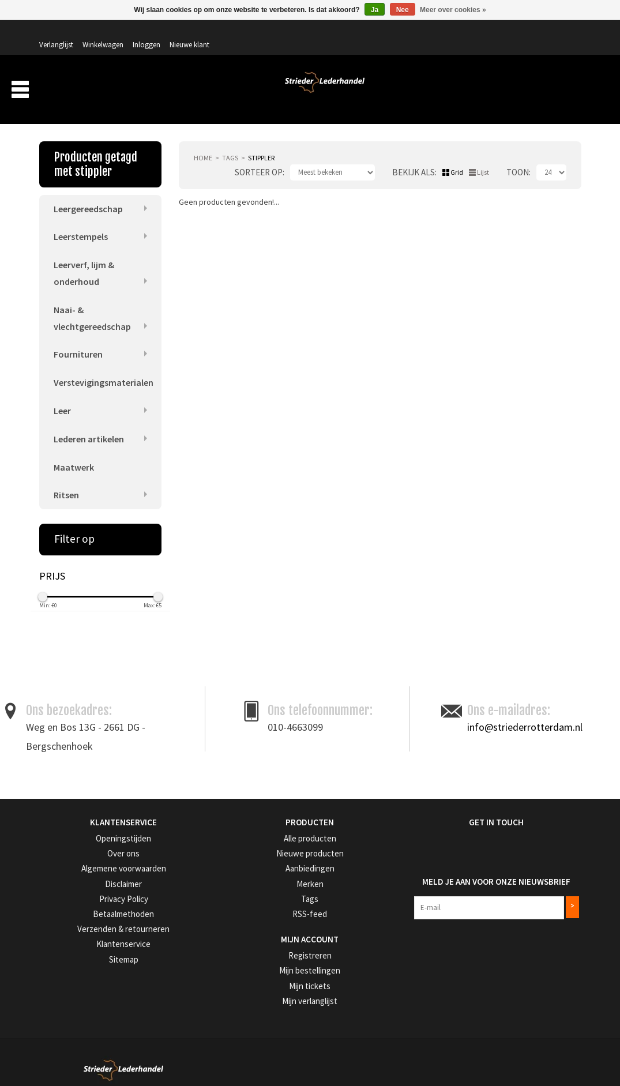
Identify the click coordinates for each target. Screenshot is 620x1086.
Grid (456, 156)
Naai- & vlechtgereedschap (92, 304)
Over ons (390, 91)
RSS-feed (239, 900)
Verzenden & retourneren (78, 915)
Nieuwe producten (254, 842)
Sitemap (52, 944)
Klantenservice (61, 930)
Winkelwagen (465, 32)
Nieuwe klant (552, 32)
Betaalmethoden (65, 900)
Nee (402, 10)
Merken (561, 91)
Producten (330, 91)
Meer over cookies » (453, 10)
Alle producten (248, 828)
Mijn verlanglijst (249, 985)
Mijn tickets (243, 971)
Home (203, 142)
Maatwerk (74, 456)
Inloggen (509, 32)
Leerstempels (81, 222)
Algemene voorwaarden (76, 857)
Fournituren (78, 341)
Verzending (443, 91)
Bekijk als (413, 156)
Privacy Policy (61, 886)
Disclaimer (55, 872)
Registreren (243, 941)
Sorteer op (259, 156)
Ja (374, 10)
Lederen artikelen (89, 427)
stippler (261, 142)
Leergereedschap (88, 193)
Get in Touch (439, 811)
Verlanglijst (419, 32)
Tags (230, 142)
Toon (517, 156)
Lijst (483, 156)
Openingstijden (62, 828)
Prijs (52, 566)
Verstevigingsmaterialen (103, 369)
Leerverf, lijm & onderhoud (84, 259)
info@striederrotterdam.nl (525, 716)
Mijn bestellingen (251, 956)
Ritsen (66, 485)
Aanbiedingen (506, 91)
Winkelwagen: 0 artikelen (537, 57)
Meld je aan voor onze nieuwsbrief (486, 865)
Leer (62, 398)
